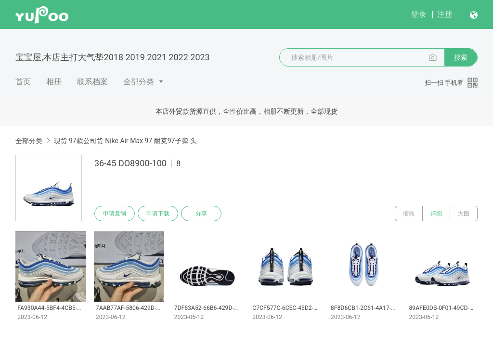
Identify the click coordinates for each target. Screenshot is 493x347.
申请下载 (157, 213)
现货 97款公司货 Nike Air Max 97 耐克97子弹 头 (124, 141)
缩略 (409, 213)
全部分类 (138, 81)
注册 (445, 14)
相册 (54, 81)
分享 (201, 213)
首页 (23, 81)
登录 (418, 14)
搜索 (460, 57)
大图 (463, 213)
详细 (436, 213)
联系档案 (92, 81)
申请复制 (114, 213)
